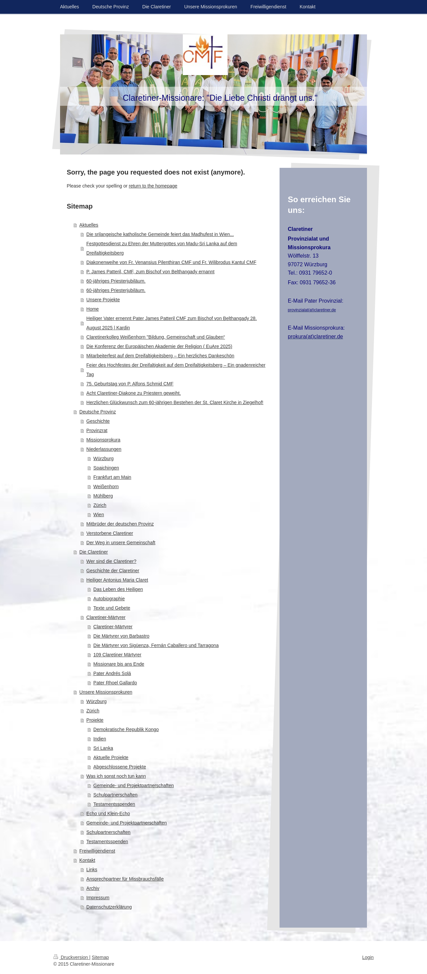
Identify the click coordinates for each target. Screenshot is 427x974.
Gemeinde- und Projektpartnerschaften (133, 785)
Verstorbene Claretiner (109, 533)
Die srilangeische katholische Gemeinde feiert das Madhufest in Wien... (160, 234)
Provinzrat (96, 430)
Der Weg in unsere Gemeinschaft (120, 542)
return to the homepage (153, 186)
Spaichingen (106, 467)
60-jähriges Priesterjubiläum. (115, 281)
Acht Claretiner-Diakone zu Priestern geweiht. (133, 393)
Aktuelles (88, 225)
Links (91, 869)
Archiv (92, 888)
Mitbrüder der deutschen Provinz (120, 524)
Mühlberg (103, 496)
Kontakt (87, 860)
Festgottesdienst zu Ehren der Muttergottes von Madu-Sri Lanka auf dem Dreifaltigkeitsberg (161, 248)
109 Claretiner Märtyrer (117, 654)
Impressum (97, 897)
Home (92, 309)
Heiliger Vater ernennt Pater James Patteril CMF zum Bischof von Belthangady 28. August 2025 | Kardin (171, 323)
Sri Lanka (103, 748)
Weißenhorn (106, 486)
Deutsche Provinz (97, 411)
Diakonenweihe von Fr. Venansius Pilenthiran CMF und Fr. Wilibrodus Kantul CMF (171, 262)
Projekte (94, 720)
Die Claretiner (93, 552)
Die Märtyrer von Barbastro (121, 636)
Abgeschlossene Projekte (119, 766)
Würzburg (103, 458)
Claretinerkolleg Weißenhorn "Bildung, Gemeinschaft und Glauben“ (155, 337)
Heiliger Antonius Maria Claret (117, 580)
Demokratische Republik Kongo (126, 729)
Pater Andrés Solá (112, 673)
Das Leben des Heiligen (118, 589)
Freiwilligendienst (97, 851)
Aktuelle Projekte (110, 757)
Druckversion (71, 957)
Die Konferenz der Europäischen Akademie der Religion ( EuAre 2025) (159, 346)
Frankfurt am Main (112, 477)
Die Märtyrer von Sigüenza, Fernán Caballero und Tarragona (156, 645)
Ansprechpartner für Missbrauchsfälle (125, 879)
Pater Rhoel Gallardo (115, 682)
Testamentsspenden (114, 804)
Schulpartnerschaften (115, 794)
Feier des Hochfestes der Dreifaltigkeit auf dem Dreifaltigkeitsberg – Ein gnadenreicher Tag (176, 369)
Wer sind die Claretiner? (111, 561)
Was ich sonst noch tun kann (116, 776)
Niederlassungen (103, 449)
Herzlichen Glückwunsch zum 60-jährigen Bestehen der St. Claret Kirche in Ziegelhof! (175, 402)
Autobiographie (109, 598)
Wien (98, 514)
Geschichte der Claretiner (112, 570)
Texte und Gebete (111, 608)
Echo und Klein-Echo (108, 813)
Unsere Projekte (103, 299)
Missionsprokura (103, 439)
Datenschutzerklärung (109, 907)
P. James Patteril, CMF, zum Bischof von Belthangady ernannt (150, 271)
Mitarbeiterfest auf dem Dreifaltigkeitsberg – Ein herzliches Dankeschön (160, 355)
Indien (99, 738)
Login (368, 957)
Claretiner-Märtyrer (105, 617)
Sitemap (100, 957)
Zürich (99, 505)
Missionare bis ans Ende (118, 664)
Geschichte (98, 421)
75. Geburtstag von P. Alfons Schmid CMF (129, 383)
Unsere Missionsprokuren (105, 692)
